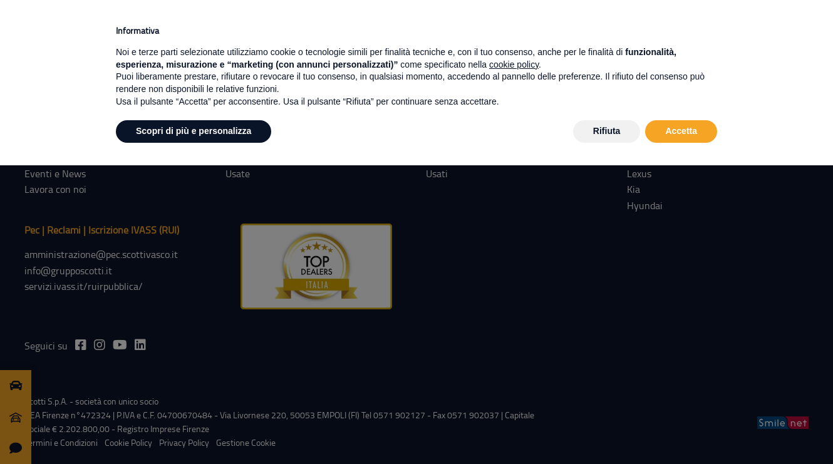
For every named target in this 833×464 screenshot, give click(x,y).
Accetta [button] (681, 131)
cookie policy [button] (514, 64)
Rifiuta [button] (607, 131)
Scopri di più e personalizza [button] (193, 131)
